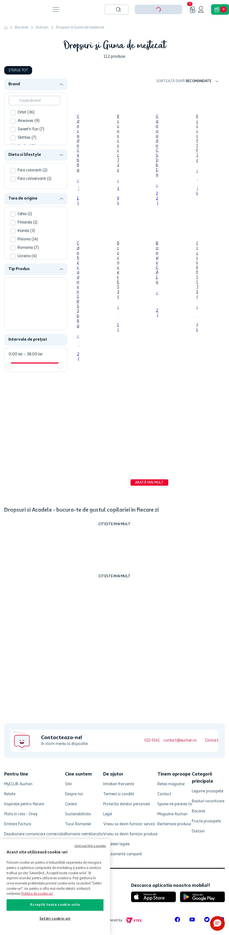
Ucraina (27, 256)
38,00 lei (32, 354)
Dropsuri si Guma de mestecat (80, 27)
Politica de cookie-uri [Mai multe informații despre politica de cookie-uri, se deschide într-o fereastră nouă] (37, 894)
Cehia (25, 214)
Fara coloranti (32, 170)
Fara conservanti (34, 179)
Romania (28, 248)
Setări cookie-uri (55, 919)
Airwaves (28, 121)
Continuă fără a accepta (90, 846)
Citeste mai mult (114, 524)
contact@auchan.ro (179, 741)
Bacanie (21, 27)
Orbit (26, 113)
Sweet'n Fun (31, 129)
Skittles (27, 138)
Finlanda (27, 223)
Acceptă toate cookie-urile (55, 905)
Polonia (28, 239)
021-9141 (151, 741)
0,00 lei (15, 354)
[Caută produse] (118, 9)
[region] (55, 887)
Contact (211, 741)
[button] (37, 84)
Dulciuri (42, 27)
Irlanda (26, 231)
